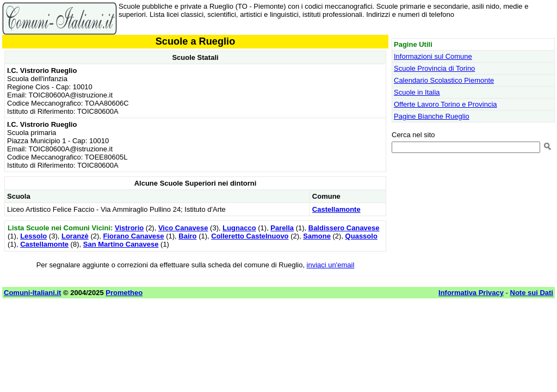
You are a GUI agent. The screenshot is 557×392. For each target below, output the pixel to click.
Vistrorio (129, 228)
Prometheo (124, 293)
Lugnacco (239, 228)
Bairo (187, 236)
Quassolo (361, 236)
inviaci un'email (331, 265)
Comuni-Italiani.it (32, 293)
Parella (282, 228)
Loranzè (75, 236)
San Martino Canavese (121, 244)
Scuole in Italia (417, 92)
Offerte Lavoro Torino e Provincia (445, 104)
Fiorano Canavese (133, 236)
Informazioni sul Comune (433, 56)
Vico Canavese (183, 228)
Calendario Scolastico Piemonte (444, 80)
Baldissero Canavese (344, 228)
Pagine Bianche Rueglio (431, 116)
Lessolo (33, 236)
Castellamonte (336, 209)
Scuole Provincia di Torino (434, 68)
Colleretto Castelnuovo (249, 236)
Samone (317, 236)
